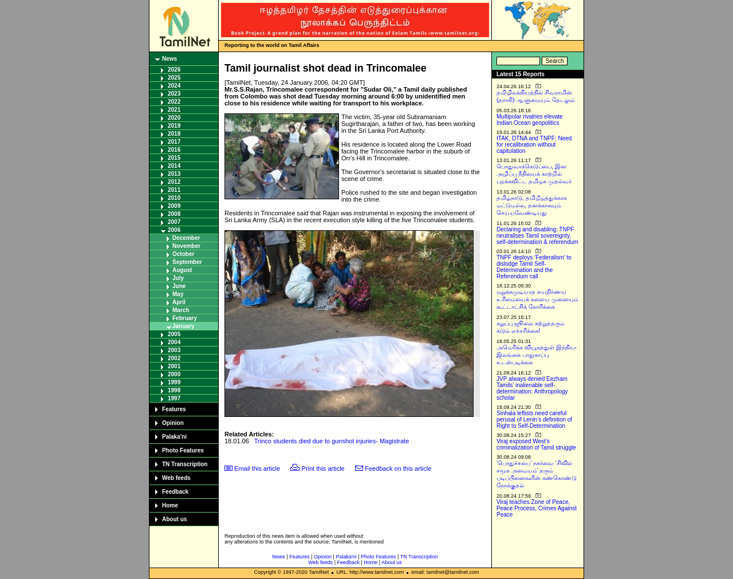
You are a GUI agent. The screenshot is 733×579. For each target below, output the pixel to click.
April (179, 302)
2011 (174, 190)
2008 (174, 214)
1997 (174, 398)
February (184, 318)
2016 (174, 150)
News (169, 59)
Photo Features (183, 450)
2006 (174, 230)
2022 (174, 102)
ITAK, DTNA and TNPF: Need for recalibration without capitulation (534, 144)
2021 (174, 110)
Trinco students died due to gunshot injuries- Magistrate (331, 441)
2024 (174, 85)
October (183, 254)
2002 (174, 358)
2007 (174, 222)
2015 (174, 158)
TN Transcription (184, 464)
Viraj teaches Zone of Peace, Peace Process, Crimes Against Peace (536, 508)
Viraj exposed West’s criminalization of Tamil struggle (536, 444)
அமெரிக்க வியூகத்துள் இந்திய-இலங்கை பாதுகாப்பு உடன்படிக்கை (536, 354)
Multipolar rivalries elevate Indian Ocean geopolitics (529, 119)
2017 (174, 142)
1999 (174, 382)
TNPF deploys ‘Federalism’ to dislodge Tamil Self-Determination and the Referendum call (534, 266)
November (186, 246)
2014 (174, 166)
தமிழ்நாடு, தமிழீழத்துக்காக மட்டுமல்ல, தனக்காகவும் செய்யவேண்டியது (531, 205)
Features (174, 409)
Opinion (173, 423)
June (179, 286)
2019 (174, 126)
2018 (174, 134)
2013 (174, 174)
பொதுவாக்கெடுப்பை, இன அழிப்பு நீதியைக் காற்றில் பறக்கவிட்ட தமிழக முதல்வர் (534, 173)
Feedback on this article (398, 468)
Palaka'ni (174, 437)
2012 (174, 182)
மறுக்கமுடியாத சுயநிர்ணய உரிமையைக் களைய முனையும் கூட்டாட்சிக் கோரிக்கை (537, 299)
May (177, 294)
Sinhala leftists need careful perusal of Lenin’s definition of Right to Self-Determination (534, 419)
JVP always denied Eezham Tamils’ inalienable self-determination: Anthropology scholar (532, 388)
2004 (174, 342)
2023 (174, 93)
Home (170, 505)
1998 (174, 390)
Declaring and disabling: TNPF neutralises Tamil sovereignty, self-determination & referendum (537, 235)
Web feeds (176, 478)
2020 (174, 118)
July (178, 278)
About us (174, 519)
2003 (174, 350)
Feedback (175, 492)
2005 (174, 334)
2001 (174, 366)
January (183, 326)
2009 (174, 206)
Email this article (257, 468)
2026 (174, 69)
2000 (174, 374)
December (186, 238)
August (182, 270)
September (187, 262)
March (180, 310)
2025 (174, 77)
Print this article (323, 468)
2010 (174, 198)
